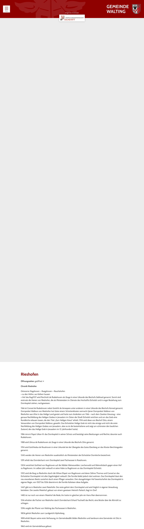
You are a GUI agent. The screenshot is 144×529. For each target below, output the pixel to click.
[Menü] (6, 9)
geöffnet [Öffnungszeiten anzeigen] (38, 381)
